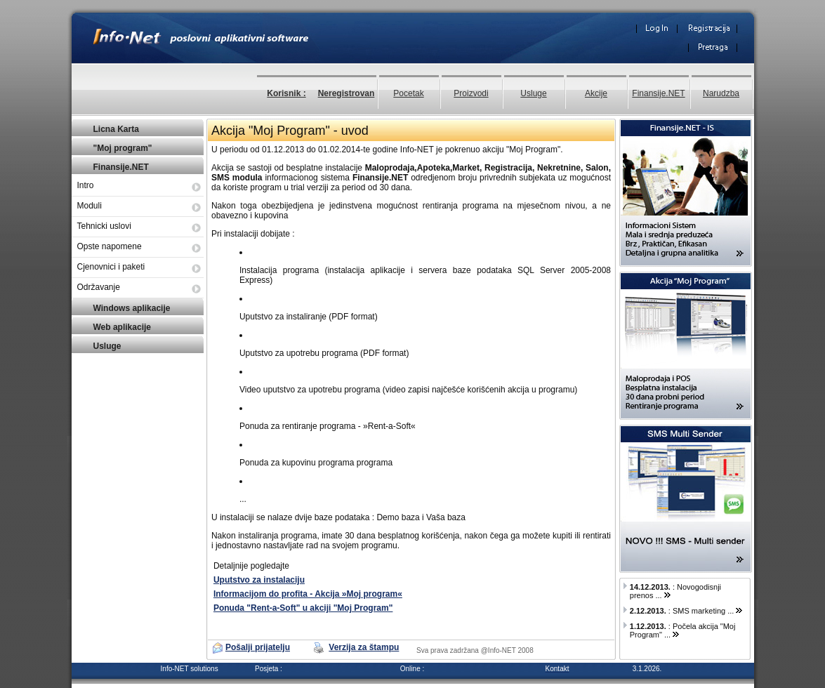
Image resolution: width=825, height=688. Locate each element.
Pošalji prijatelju (257, 647)
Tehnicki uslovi (104, 226)
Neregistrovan (346, 93)
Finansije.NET (658, 93)
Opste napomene (109, 246)
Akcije (596, 93)
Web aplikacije (122, 327)
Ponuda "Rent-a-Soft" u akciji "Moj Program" (302, 608)
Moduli (89, 206)
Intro (85, 185)
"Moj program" (122, 148)
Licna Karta (116, 129)
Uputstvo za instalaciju (259, 580)
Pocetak (408, 93)
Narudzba (721, 93)
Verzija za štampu (364, 647)
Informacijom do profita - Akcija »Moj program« (307, 594)
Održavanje (98, 287)
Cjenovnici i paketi (111, 267)
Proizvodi (471, 93)
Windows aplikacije (132, 308)
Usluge (533, 93)
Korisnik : (286, 93)
